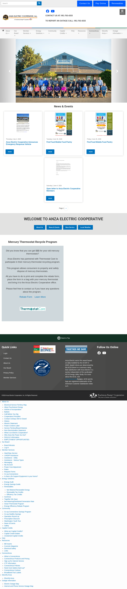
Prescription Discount (12, 519)
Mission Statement (11, 423)
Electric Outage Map (11, 584)
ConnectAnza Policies (12, 566)
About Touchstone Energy (13, 407)
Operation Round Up (11, 516)
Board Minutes (9, 445)
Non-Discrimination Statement (15, 430)
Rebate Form (26, 297)
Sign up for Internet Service (14, 561)
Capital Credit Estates (12, 533)
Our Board (16, 33)
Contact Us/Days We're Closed (15, 419)
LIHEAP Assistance (11, 455)
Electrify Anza (105, 32)
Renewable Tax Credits (15, 492)
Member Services (27, 32)
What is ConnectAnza (12, 556)
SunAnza (7, 497)
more (10, 152)
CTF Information (10, 563)
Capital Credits (63, 32)
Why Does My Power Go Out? (15, 435)
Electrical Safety (10, 548)
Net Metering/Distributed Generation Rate (19, 501)
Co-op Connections (11, 474)
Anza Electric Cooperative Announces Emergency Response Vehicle (22, 143)
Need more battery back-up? (14, 568)
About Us (8, 32)
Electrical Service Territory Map (15, 405)
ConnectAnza (94, 32)
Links (6, 551)
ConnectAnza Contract (12, 570)
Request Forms (9, 472)
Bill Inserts (8, 544)
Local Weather (85, 227)
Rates (6, 469)
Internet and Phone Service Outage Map (18, 586)
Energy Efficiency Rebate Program (16, 506)
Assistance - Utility (10, 458)
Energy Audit (8, 482)
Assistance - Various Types (14, 460)
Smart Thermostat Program (14, 504)
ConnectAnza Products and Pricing (16, 559)
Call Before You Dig (11, 414)
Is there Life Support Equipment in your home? (21, 476)
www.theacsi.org (71, 379)
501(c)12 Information (11, 437)
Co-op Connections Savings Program (17, 512)
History (6, 421)
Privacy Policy (8, 373)
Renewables (8, 487)
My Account (8, 465)
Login (5, 353)
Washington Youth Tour (12, 521)
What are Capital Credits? (13, 531)
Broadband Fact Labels (12, 572)
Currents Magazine (11, 546)
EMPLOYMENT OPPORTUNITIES (16, 440)
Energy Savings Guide (12, 484)
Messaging (8, 462)
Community (52, 32)
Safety (6, 526)
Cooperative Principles (12, 416)
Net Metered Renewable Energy (18, 490)
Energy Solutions (40, 32)
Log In (6, 448)
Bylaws (6, 412)
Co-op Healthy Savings (12, 514)
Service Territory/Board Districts (15, 428)
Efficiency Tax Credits (14, 494)
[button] (9, 70)
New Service (69, 227)
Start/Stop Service (10, 453)
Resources (82, 32)
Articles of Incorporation (12, 409)
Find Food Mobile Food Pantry (59, 142)
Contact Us (7, 358)
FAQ (72, 31)
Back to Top (65, 338)
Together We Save (11, 499)
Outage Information (117, 32)
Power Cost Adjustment (12, 467)
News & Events (54, 227)
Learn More (40, 297)
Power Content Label (11, 426)
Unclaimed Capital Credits (13, 536)
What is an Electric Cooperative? (16, 433)
